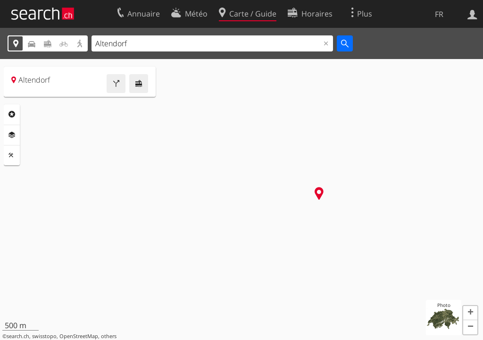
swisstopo (44, 336)
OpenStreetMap (78, 336)
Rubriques (12, 114)
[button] (470, 313)
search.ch (18, 336)
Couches (12, 135)
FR (439, 14)
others (109, 336)
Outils (12, 155)
